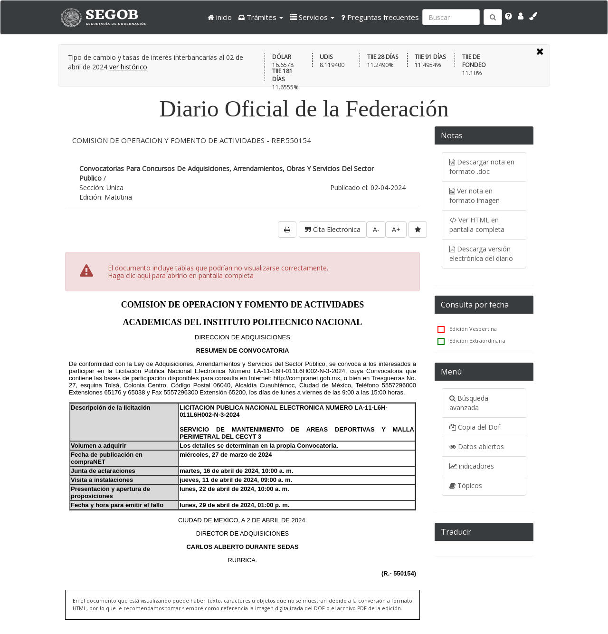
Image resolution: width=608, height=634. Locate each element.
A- (376, 229)
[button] (260, 17)
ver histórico (128, 66)
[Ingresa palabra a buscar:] (451, 17)
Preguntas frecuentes (380, 17)
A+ (396, 229)
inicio (220, 17)
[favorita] (417, 229)
